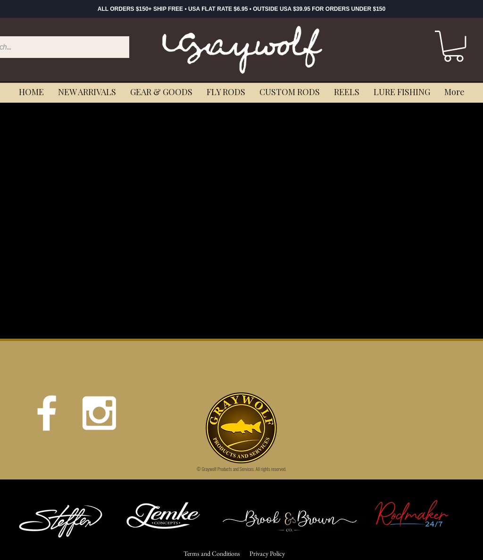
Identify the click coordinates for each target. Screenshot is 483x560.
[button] (453, 46)
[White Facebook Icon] (46, 413)
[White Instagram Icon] (99, 413)
